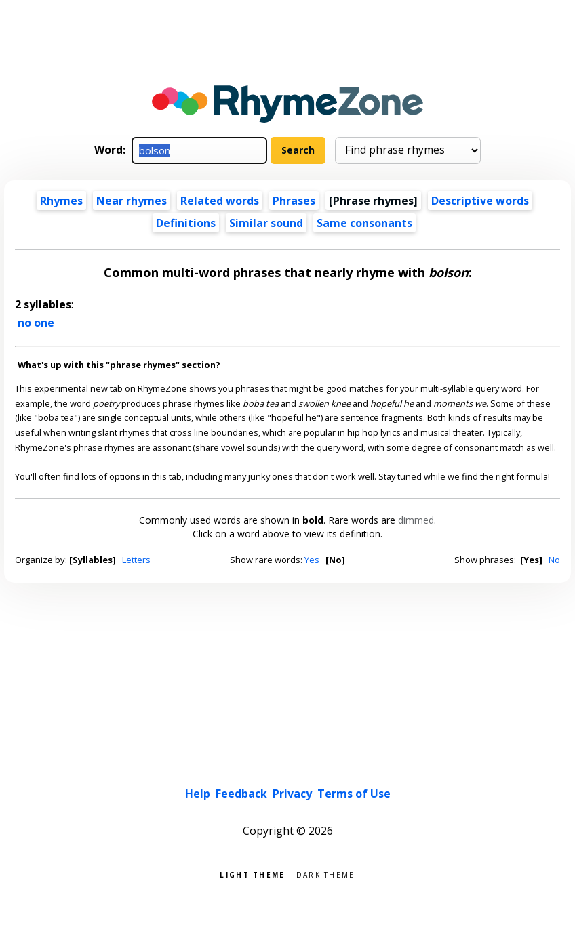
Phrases (294, 200)
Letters (136, 560)
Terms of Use (354, 793)
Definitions (186, 222)
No (554, 560)
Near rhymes (131, 200)
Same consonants (364, 222)
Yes (311, 560)
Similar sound (266, 222)
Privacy (292, 793)
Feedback (241, 793)
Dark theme (325, 873)
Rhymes (61, 200)
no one (36, 322)
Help (197, 793)
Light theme (252, 873)
